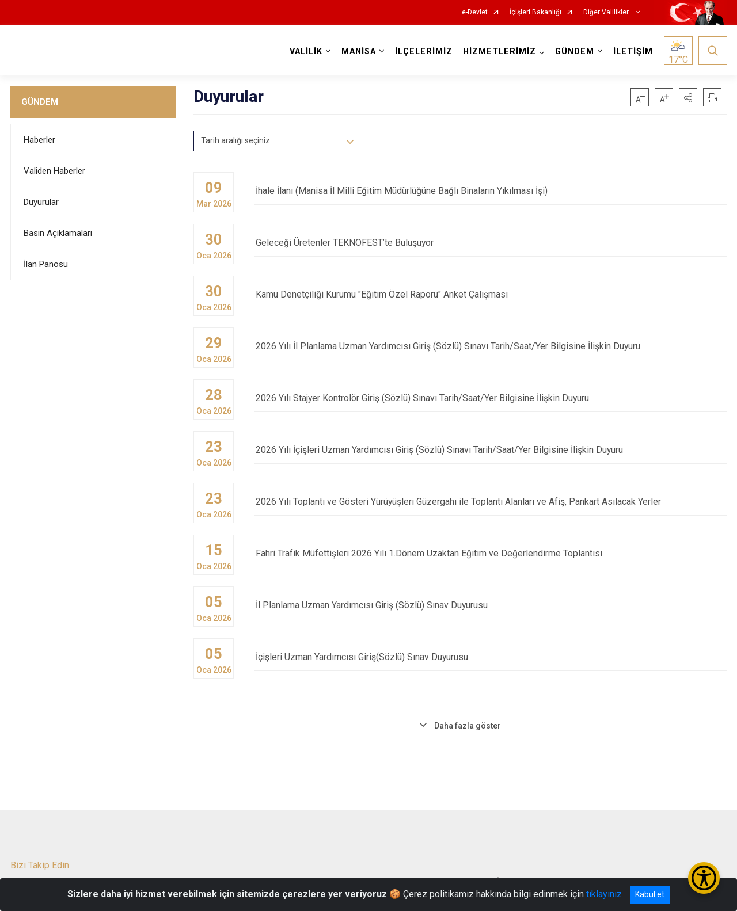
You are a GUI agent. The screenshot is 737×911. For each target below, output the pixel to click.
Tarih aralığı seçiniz (235, 140)
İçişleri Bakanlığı (535, 12)
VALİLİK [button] (306, 51)
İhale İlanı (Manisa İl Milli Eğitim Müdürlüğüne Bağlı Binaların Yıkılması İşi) (490, 191)
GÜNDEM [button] (574, 51)
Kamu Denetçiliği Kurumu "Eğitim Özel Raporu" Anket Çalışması (490, 294)
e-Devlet (475, 12)
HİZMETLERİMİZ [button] (499, 51)
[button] (688, 97)
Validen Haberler (54, 171)
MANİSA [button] (358, 51)
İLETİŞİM (633, 51)
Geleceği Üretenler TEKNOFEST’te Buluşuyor (490, 243)
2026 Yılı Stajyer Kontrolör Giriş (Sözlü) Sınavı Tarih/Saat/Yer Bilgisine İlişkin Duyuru (490, 398)
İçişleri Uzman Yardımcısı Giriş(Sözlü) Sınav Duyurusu (490, 657)
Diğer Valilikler (606, 12)
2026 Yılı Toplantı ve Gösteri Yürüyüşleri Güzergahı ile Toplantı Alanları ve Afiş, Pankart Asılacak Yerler (490, 502)
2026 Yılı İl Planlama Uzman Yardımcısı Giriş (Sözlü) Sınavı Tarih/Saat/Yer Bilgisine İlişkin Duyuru (490, 346)
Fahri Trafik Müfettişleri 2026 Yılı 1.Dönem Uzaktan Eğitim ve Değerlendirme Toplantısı (490, 553)
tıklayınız (604, 894)
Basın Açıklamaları (58, 233)
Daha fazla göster (467, 725)
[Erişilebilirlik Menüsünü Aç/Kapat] (704, 878)
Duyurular (41, 202)
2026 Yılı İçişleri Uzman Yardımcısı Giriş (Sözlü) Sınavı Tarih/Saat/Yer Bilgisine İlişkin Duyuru (490, 450)
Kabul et (649, 894)
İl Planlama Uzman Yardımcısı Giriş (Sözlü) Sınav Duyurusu (490, 605)
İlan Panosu (46, 264)
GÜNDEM (39, 102)
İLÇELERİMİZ (424, 51)
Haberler (39, 140)
